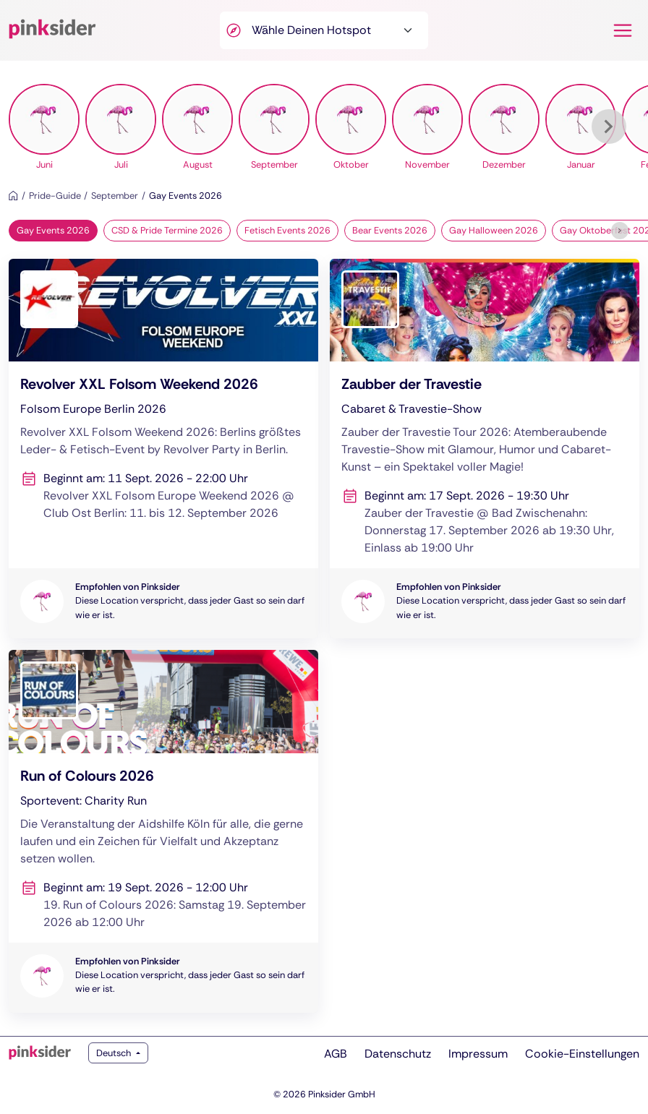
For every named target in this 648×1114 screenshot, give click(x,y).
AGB (335, 1053)
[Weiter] (609, 126)
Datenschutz (397, 1053)
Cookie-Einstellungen (582, 1053)
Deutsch (114, 1053)
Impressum (478, 1053)
